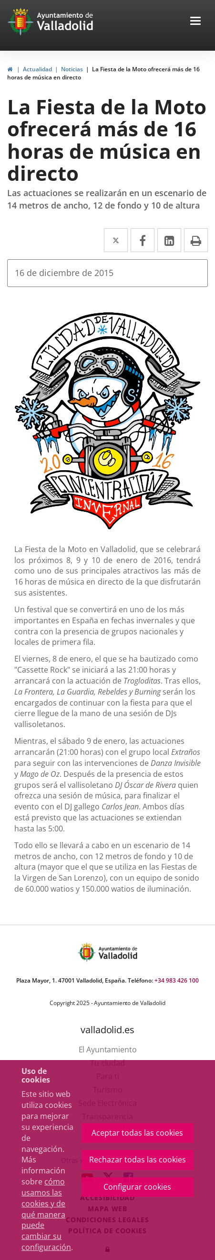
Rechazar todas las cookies (137, 1159)
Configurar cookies (137, 1187)
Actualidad (37, 69)
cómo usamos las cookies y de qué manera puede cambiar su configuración (46, 1214)
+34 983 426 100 (176, 980)
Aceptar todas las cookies (137, 1132)
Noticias (72, 69)
